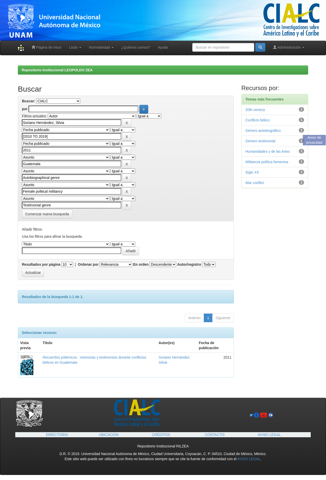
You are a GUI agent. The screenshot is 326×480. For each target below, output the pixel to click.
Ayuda (163, 47)
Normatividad (101, 47)
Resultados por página (41, 264)
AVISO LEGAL (269, 435)
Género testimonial (261, 141)
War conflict (255, 183)
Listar (75, 47)
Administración (288, 47)
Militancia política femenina (267, 162)
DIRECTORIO (57, 435)
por (25, 109)
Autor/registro (189, 264)
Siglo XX (252, 172)
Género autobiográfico (263, 131)
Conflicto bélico (258, 120)
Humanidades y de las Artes (268, 151)
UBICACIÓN (109, 435)
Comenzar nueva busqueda (47, 214)
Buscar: (28, 101)
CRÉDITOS (161, 435)
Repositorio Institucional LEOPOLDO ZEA (57, 70)
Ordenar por (88, 264)
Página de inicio (46, 47)
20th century (255, 110)
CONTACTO (214, 435)
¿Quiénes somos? (135, 47)
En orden (141, 264)
